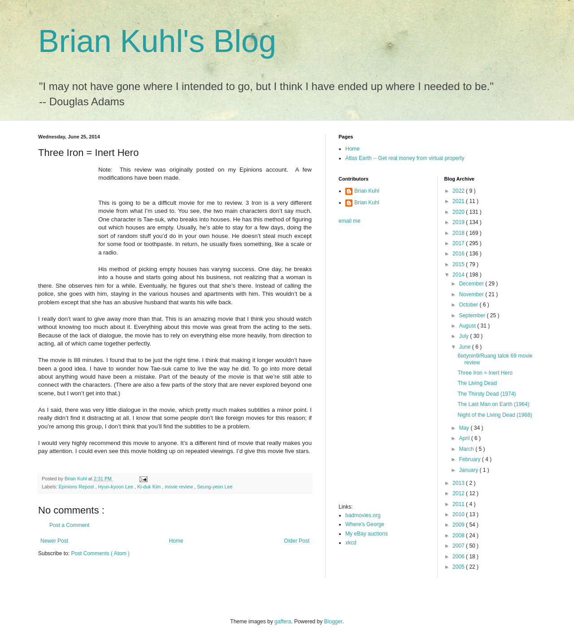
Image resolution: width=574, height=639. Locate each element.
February (470, 459)
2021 (459, 201)
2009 (459, 525)
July (464, 336)
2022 (459, 191)
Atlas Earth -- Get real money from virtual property (404, 158)
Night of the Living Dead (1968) (494, 415)
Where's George (364, 524)
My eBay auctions (366, 534)
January (469, 470)
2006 (459, 556)
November (472, 294)
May (464, 428)
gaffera (282, 621)
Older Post (296, 541)
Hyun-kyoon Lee (116, 486)
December (472, 284)
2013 (459, 483)
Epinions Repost (77, 486)
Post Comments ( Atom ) (100, 553)
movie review (179, 486)
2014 (459, 275)
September (473, 315)
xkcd (351, 543)
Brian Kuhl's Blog (157, 41)
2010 (459, 514)
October (469, 305)
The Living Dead (476, 383)
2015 (459, 264)
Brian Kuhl (366, 191)
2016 (459, 253)
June (465, 347)
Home (176, 541)
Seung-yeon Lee (214, 486)
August (468, 326)
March (467, 449)
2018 (459, 233)
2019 (459, 222)
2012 (459, 493)
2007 (459, 546)
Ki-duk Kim (149, 486)
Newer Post (54, 541)
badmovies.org (363, 515)
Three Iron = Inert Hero (484, 373)
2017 (459, 243)
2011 (459, 504)
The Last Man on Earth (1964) (493, 404)
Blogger (333, 621)
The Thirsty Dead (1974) (486, 394)
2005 (459, 567)
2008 (459, 535)
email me (350, 221)
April (465, 438)
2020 (459, 212)
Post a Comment (69, 525)
